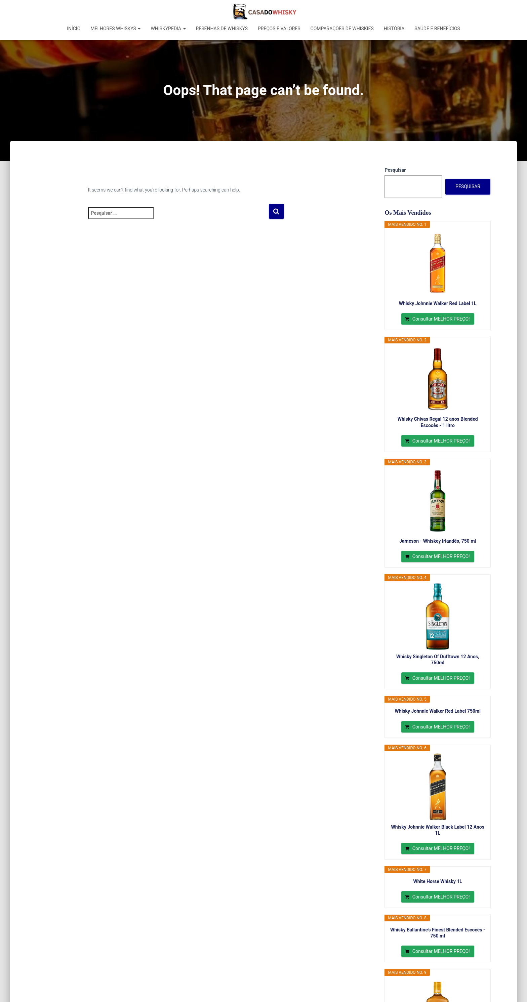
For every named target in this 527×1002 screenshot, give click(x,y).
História (394, 28)
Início (73, 28)
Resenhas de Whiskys (222, 28)
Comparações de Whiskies (342, 28)
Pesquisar (395, 170)
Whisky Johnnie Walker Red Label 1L (438, 303)
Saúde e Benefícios (437, 28)
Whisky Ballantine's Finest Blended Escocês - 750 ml (437, 932)
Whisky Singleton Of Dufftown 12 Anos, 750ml (437, 659)
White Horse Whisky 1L (437, 881)
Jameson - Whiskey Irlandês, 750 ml (437, 541)
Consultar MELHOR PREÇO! (441, 319)
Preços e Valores (279, 28)
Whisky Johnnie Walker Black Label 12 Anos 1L (437, 830)
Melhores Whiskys (115, 28)
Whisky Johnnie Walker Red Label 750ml (438, 711)
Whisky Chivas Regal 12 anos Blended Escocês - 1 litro (438, 422)
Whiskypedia (168, 28)
